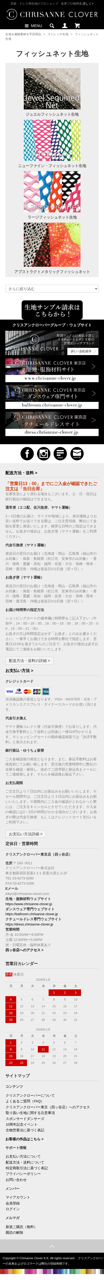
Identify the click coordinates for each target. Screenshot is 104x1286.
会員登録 (13, 1203)
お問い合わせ (16, 1180)
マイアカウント (18, 1197)
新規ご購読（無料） (21, 1227)
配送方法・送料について (25, 1162)
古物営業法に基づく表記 (25, 1130)
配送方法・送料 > (21, 472)
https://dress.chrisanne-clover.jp (29, 924)
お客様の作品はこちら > (24, 1139)
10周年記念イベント (22, 1124)
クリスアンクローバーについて (30, 1095)
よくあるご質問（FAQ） (25, 1101)
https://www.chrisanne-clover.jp (28, 904)
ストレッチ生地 (58, 34)
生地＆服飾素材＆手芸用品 (23, 34)
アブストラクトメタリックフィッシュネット (52, 271)
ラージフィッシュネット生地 (52, 217)
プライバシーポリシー (23, 1174)
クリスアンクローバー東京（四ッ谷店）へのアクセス (48, 1107)
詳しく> (88, 3)
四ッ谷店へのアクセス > (24, 950)
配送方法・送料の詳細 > (29, 660)
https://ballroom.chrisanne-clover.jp (31, 914)
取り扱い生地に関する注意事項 (30, 1113)
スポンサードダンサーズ (25, 1119)
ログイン (13, 1209)
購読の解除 (14, 1233)
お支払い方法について (23, 1156)
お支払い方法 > (19, 670)
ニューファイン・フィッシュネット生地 (52, 166)
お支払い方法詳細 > (25, 834)
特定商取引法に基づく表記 (27, 1168)
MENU (33, 25)
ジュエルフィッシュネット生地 (52, 114)
